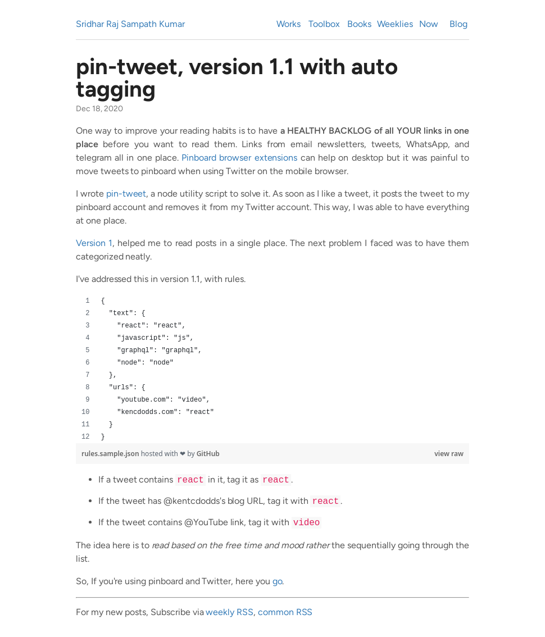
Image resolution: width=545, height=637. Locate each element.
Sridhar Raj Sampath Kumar (130, 24)
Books (359, 24)
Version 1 (94, 243)
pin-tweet (126, 193)
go (277, 581)
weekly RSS (229, 612)
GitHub (208, 453)
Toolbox (324, 24)
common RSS (285, 612)
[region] (272, 369)
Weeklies (395, 24)
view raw (449, 453)
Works (288, 24)
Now (428, 24)
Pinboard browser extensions (239, 157)
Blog (458, 24)
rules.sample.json (111, 453)
